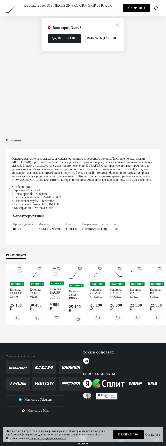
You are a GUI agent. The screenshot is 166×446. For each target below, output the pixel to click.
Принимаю (128, 434)
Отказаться (152, 434)
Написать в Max (35, 410)
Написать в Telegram (35, 399)
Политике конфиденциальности (47, 438)
